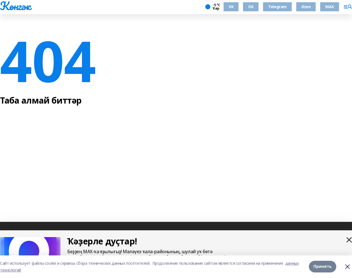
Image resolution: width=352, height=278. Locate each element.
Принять (322, 266)
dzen (306, 6)
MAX (329, 6)
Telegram (277, 6)
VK (231, 6)
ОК (250, 6)
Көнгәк (15, 5)
